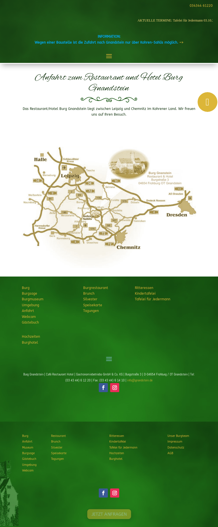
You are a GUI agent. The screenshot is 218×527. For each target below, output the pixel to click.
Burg (26, 288)
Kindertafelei (145, 294)
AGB (170, 453)
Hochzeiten (31, 337)
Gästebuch (30, 322)
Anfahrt (28, 311)
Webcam (29, 317)
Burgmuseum (32, 299)
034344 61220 (200, 6)
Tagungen (91, 311)
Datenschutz (175, 447)
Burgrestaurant (95, 288)
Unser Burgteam (178, 436)
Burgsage (29, 294)
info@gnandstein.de (139, 380)
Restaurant (58, 436)
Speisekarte (92, 305)
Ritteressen (144, 288)
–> (181, 42)
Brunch (89, 294)
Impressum (174, 441)
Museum (27, 447)
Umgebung (30, 305)
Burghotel (30, 343)
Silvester (90, 299)
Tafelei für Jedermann (152, 299)
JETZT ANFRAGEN (109, 409)
